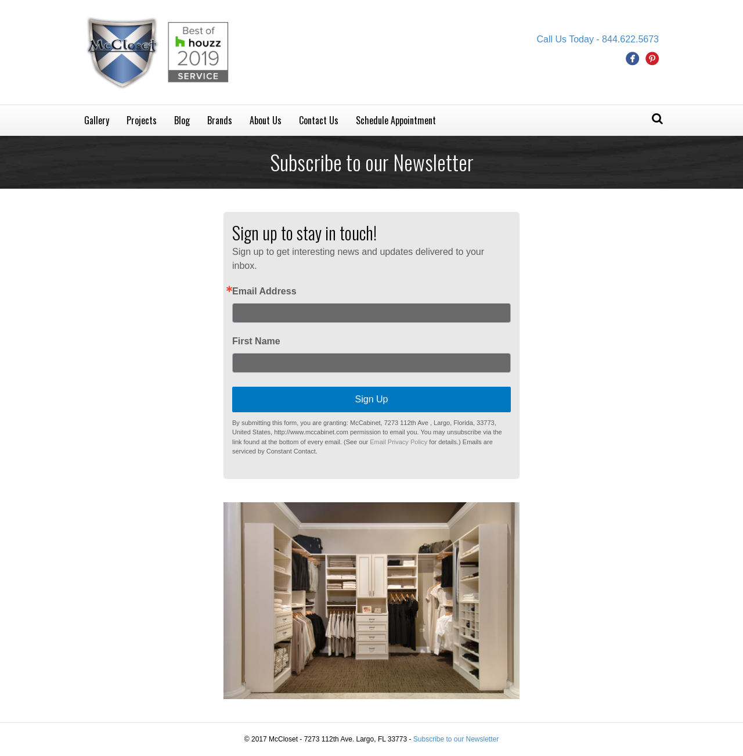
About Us (266, 120)
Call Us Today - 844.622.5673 (597, 39)
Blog (182, 120)
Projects (142, 120)
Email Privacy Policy (398, 441)
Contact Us (318, 120)
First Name (256, 341)
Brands (219, 120)
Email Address (264, 291)
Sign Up (371, 399)
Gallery (96, 120)
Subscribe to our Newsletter (456, 739)
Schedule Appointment (396, 120)
